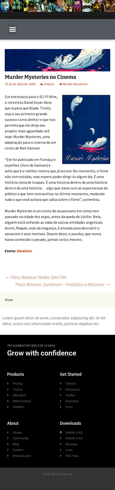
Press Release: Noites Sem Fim (36, 277)
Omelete (24, 250)
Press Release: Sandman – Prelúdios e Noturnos (62, 284)
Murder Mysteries (75, 84)
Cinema (49, 84)
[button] (12, 29)
